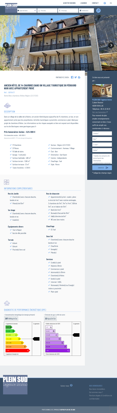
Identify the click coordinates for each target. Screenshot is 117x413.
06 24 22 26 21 (105, 109)
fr (111, 3)
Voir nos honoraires (99, 112)
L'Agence (84, 3)
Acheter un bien (69, 3)
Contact (95, 3)
